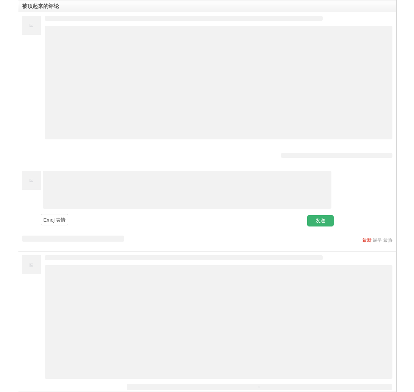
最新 (367, 240)
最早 (377, 240)
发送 (320, 220)
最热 (387, 240)
